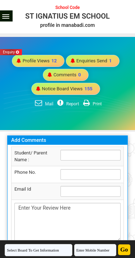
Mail (43, 103)
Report (67, 103)
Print (91, 103)
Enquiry (11, 52)
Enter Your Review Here (67, 222)
